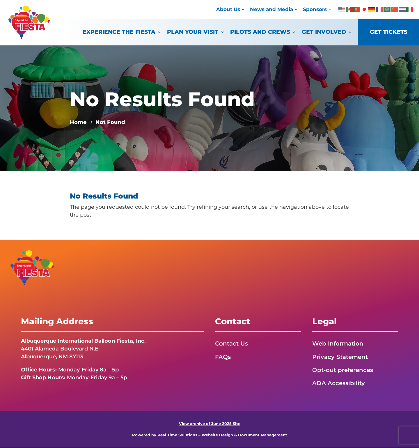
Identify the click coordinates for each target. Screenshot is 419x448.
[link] (29, 37)
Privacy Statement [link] (340, 356)
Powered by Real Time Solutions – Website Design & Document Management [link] (209, 435)
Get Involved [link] (324, 32)
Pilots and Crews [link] (260, 32)
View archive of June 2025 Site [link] (209, 424)
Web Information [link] (337, 343)
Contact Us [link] (231, 343)
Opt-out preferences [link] (342, 369)
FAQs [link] (223, 356)
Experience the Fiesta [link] (119, 32)
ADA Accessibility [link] (338, 383)
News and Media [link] (271, 9)
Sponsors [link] (315, 9)
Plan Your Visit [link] (192, 32)
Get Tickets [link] (388, 32)
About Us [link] (228, 9)
